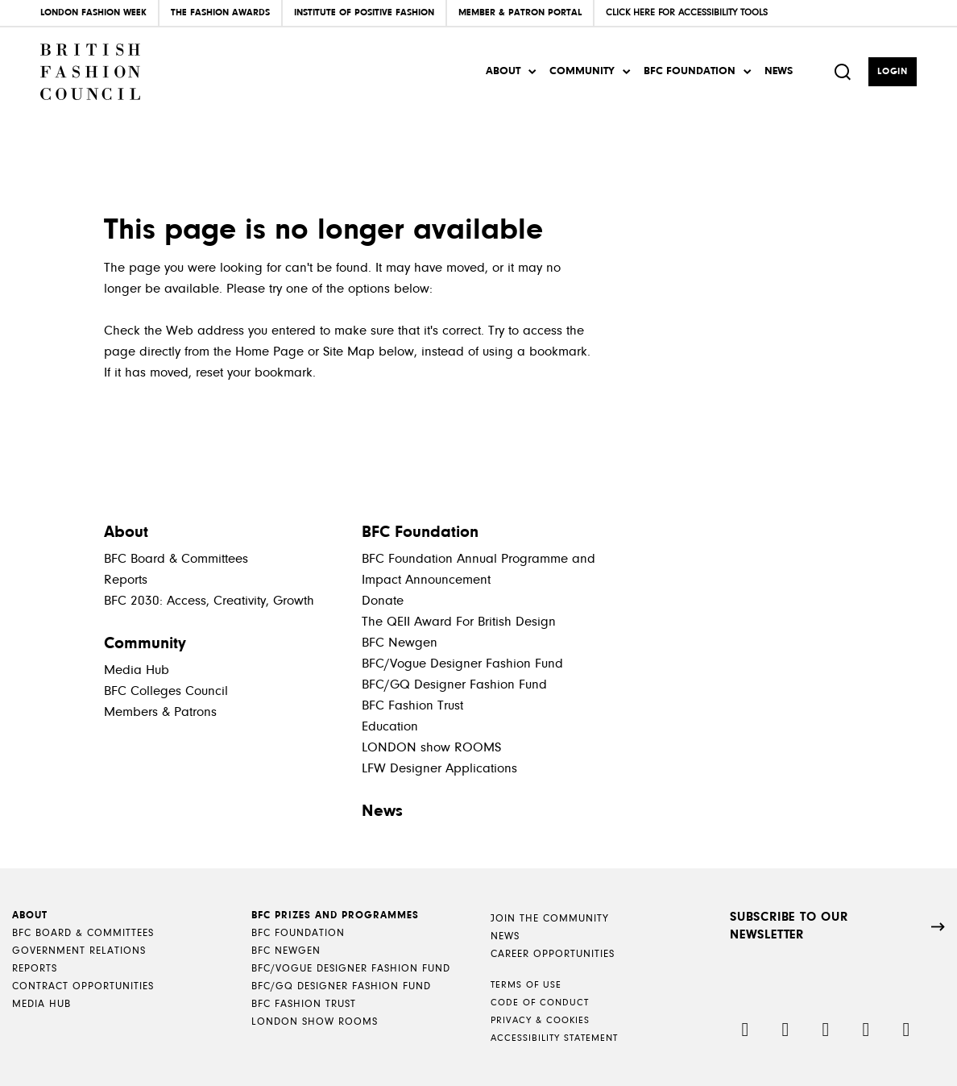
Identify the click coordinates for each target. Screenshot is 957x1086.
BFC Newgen (399, 643)
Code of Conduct (540, 1003)
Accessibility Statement (554, 1038)
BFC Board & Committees (176, 559)
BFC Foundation (689, 71)
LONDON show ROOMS (431, 748)
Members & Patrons (160, 712)
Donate (383, 601)
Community (582, 71)
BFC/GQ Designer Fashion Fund (454, 685)
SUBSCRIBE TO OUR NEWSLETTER (789, 926)
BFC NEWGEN (286, 951)
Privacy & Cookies (540, 1021)
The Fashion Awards (220, 13)
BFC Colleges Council (166, 691)
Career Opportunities (553, 954)
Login (892, 72)
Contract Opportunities (83, 986)
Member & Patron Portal (520, 13)
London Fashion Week (93, 13)
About (503, 71)
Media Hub (136, 670)
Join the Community (550, 918)
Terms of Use (526, 985)
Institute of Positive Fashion (364, 13)
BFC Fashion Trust (412, 706)
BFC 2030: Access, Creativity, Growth (209, 601)
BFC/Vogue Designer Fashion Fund (462, 664)
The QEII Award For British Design (459, 622)
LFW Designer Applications (439, 769)
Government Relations (79, 951)
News (778, 71)
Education (390, 727)
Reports (125, 580)
